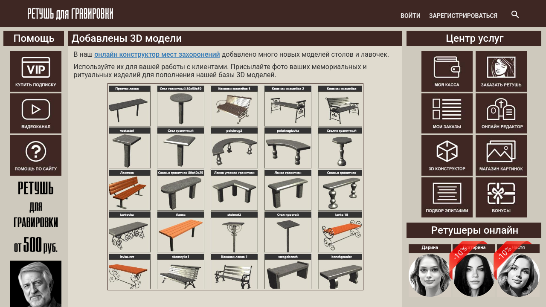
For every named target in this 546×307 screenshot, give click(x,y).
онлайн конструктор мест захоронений (157, 54)
